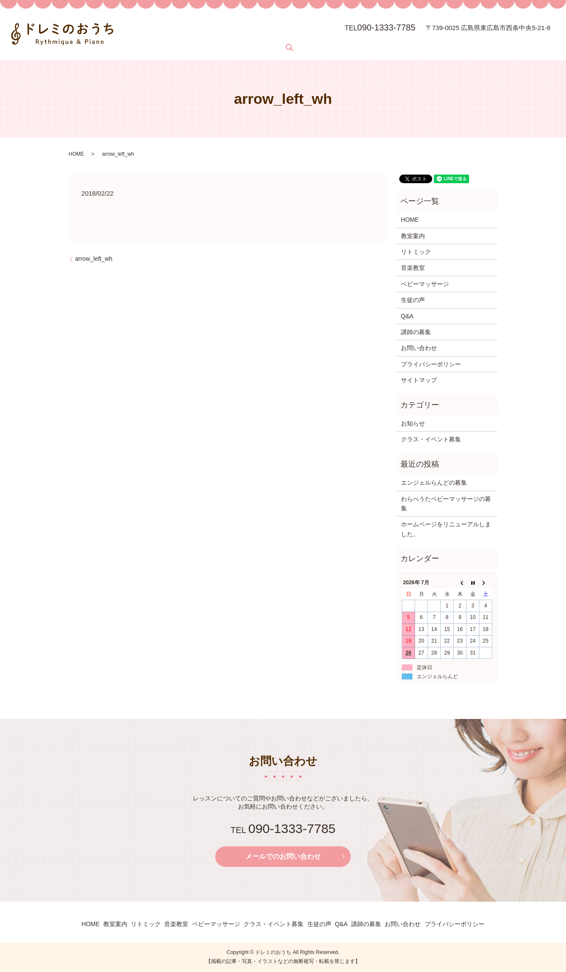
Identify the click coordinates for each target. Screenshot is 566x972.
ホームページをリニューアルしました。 (446, 529)
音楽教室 (266, 32)
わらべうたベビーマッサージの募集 (446, 503)
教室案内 (177, 32)
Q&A (407, 316)
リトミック (221, 32)
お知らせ (413, 423)
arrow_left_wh (93, 258)
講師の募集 (416, 332)
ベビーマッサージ (320, 32)
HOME (139, 32)
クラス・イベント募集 (431, 439)
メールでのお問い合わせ (283, 856)
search (182, 47)
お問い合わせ (148, 47)
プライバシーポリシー (431, 364)
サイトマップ (419, 380)
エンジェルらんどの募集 (434, 482)
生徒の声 (413, 299)
